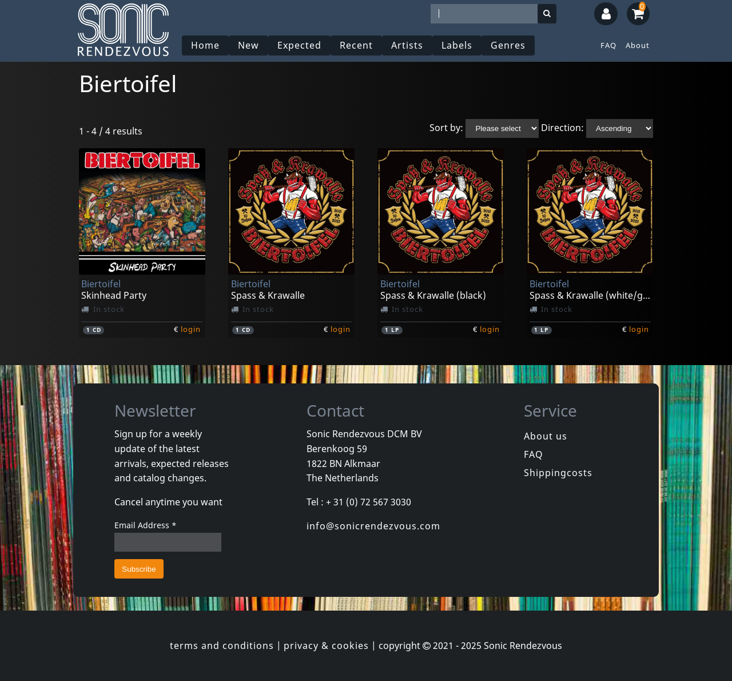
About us (545, 436)
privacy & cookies (326, 645)
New (248, 45)
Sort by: (446, 127)
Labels (456, 45)
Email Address (145, 525)
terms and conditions (222, 645)
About (638, 45)
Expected (299, 45)
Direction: (562, 127)
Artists (407, 45)
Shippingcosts (558, 472)
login (191, 329)
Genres (508, 45)
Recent (356, 45)
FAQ (608, 45)
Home (205, 45)
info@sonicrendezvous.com (373, 526)
